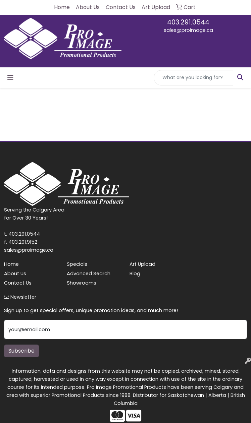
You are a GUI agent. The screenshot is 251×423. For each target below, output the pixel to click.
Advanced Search (88, 273)
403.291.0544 (188, 22)
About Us (15, 273)
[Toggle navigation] (10, 77)
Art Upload (142, 264)
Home (11, 264)
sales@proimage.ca (188, 30)
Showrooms (81, 283)
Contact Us (18, 283)
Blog (135, 273)
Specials (77, 264)
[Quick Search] (194, 77)
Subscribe (21, 351)
